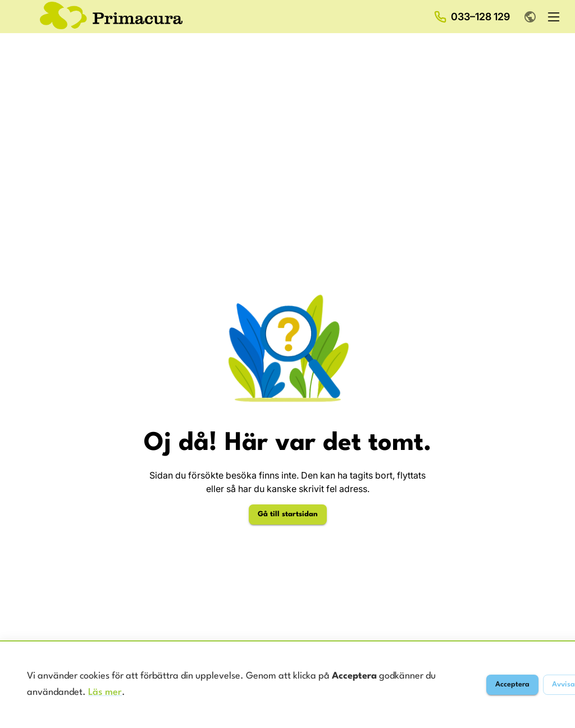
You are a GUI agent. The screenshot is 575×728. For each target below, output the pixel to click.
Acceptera (512, 684)
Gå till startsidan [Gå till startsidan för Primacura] (288, 514)
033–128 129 (480, 16)
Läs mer (105, 692)
